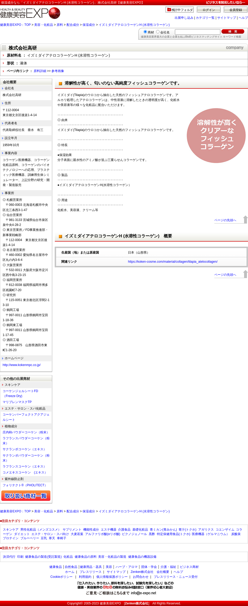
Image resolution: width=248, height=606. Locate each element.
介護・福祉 (168, 567)
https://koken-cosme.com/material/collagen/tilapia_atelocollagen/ (172, 261)
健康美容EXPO (110, 603)
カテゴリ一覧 (205, 18)
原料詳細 (40, 71)
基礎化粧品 (140, 529)
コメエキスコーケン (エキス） (25, 472)
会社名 (165, 32)
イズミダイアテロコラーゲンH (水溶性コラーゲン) (134, 25)
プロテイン (11, 538)
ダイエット (22, 534)
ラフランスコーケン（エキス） (24, 466)
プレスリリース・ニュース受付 (176, 577)
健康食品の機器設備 (142, 557)
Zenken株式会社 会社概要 (150, 572)
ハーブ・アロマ (127, 567)
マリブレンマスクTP (17, 402)
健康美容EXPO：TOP (15, 25)
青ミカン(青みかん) (163, 529)
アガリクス (206, 529)
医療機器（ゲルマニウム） (210, 534)
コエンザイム (225, 529)
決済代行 (9, 557)
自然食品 (71, 567)
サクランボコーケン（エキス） (24, 449)
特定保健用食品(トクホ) (173, 534)
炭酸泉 (236, 534)
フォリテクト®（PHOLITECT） (25, 485)
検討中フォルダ (182, 10)
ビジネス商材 (189, 567)
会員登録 (235, 10)
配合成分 (73, 25)
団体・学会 (149, 567)
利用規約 (85, 577)
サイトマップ (226, 18)
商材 (151, 32)
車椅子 (61, 538)
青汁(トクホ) (187, 529)
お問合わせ (141, 577)
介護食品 (124, 529)
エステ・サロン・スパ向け (50, 534)
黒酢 (152, 534)
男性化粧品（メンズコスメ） (40, 529)
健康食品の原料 (86, 557)
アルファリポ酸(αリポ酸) (102, 534)
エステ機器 (108, 529)
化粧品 (68, 557)
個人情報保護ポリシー (112, 577)
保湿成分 (88, 25)
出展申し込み (184, 18)
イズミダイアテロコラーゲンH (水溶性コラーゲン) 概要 (118, 236)
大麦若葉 (77, 534)
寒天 (52, 538)
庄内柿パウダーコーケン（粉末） (26, 432)
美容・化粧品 (43, 25)
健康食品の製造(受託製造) (43, 557)
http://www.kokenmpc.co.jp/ (21, 365)
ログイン (209, 10)
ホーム (69, 572)
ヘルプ (243, 18)
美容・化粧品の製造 (112, 557)
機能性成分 (91, 529)
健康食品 (55, 567)
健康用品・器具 (91, 567)
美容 (109, 567)
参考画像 (57, 71)
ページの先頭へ (225, 220)
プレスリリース (91, 572)
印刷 (20, 557)
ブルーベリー (29, 538)
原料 (60, 25)
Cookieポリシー (61, 577)
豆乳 (44, 538)
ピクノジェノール (134, 534)
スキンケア (11, 529)
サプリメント (72, 529)
